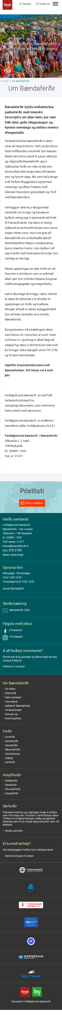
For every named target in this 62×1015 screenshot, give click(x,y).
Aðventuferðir (12, 749)
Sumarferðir (11, 741)
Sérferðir (10, 762)
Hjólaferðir (11, 784)
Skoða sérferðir (14, 830)
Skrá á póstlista (34, 503)
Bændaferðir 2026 (16, 610)
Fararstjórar (11, 701)
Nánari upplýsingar (13, 554)
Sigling (9, 758)
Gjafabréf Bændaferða (17, 705)
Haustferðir (11, 745)
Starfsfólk (10, 693)
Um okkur (10, 688)
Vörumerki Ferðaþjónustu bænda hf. (31, 1001)
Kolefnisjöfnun (13, 718)
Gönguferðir (11, 793)
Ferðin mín (45, 4)
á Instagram (15, 636)
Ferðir (7, 731)
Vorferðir (10, 736)
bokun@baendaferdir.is (16, 546)
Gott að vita (11, 714)
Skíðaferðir (11, 780)
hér (18, 340)
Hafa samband (13, 697)
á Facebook (12, 631)
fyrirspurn (18, 855)
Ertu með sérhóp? (17, 844)
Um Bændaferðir (20, 81)
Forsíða (4, 81)
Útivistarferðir (13, 789)
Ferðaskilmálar (13, 710)
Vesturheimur (12, 753)
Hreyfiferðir (12, 775)
